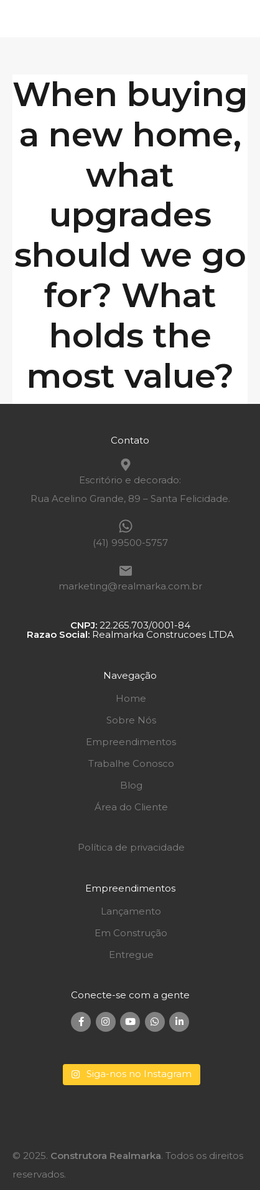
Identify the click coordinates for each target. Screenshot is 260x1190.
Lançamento (131, 911)
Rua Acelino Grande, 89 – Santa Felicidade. (130, 498)
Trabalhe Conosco (131, 763)
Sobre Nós (131, 720)
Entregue (131, 954)
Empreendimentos (131, 741)
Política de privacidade (131, 847)
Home (131, 698)
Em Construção (131, 932)
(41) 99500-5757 (130, 542)
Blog (131, 785)
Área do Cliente (131, 807)
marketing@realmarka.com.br (130, 586)
